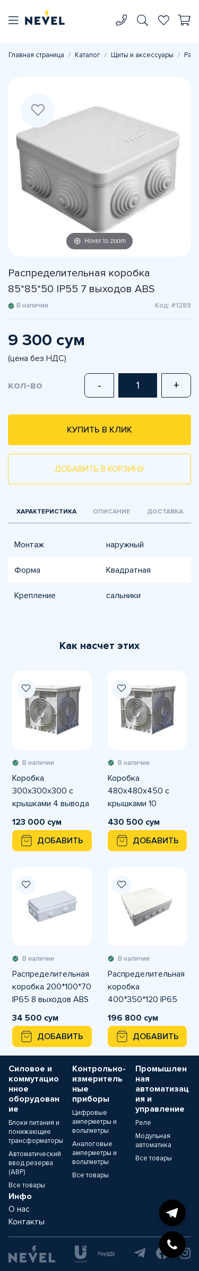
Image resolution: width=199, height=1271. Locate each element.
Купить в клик (99, 430)
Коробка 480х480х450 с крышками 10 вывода (138, 791)
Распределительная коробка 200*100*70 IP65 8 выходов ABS (51, 987)
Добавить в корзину (100, 469)
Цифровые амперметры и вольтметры (94, 1121)
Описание (111, 512)
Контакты (26, 1221)
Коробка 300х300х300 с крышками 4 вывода (50, 791)
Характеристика (46, 512)
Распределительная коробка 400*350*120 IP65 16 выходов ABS (146, 987)
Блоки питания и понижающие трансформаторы (35, 1132)
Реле (143, 1123)
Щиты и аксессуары (142, 55)
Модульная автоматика (153, 1140)
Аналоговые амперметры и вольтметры (94, 1153)
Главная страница (36, 55)
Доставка (165, 512)
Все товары (26, 1185)
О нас (19, 1209)
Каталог (87, 55)
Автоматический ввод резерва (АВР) (34, 1163)
